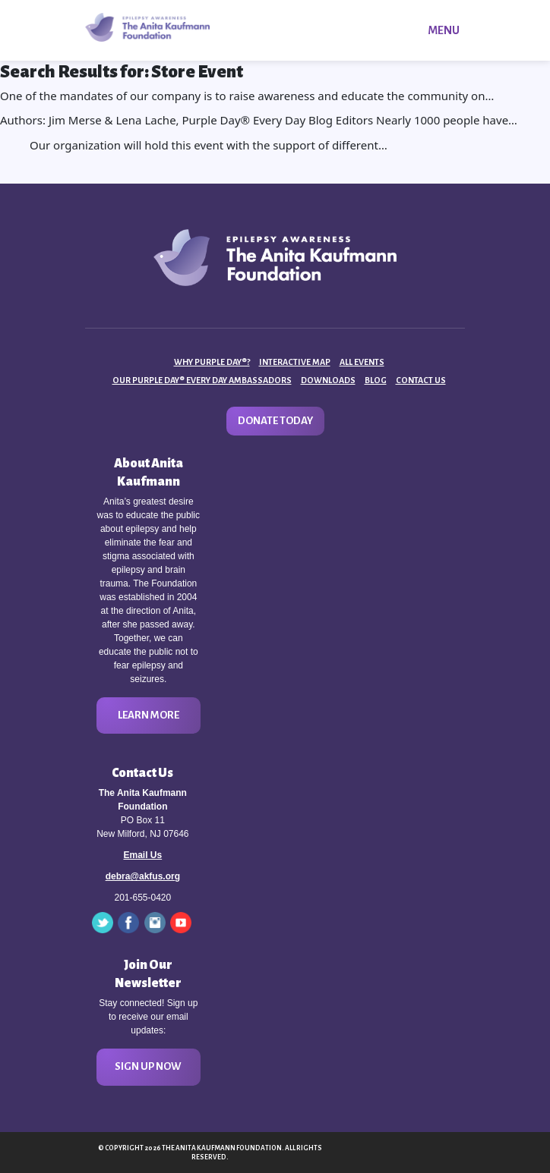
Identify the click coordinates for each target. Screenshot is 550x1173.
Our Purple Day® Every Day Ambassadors (202, 380)
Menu (444, 30)
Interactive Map (294, 361)
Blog (376, 380)
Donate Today (275, 420)
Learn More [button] (148, 715)
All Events (362, 361)
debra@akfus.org (143, 876)
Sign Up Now (148, 1066)
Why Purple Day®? (212, 361)
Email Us (142, 855)
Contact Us (421, 380)
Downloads (328, 380)
